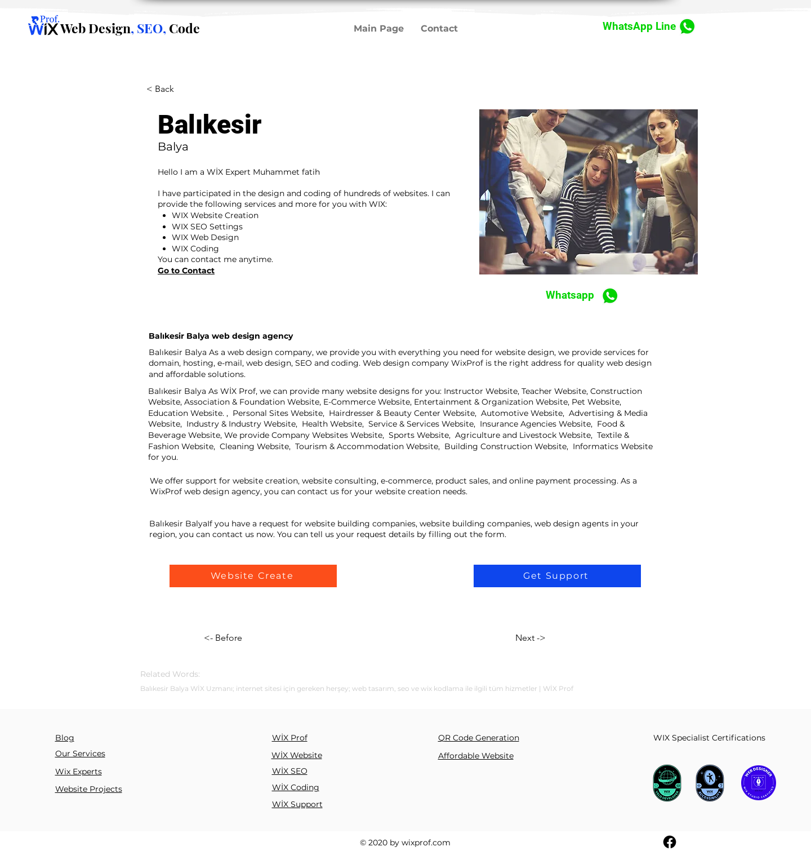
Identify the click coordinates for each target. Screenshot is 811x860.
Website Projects (88, 789)
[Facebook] (669, 842)
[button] (253, 576)
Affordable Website (476, 756)
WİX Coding (295, 787)
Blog (64, 738)
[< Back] (168, 89)
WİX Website (296, 755)
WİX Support (297, 804)
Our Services (80, 753)
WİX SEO (290, 771)
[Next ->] (560, 638)
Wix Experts (78, 771)
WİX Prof (290, 738)
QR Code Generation (478, 738)
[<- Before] (253, 638)
